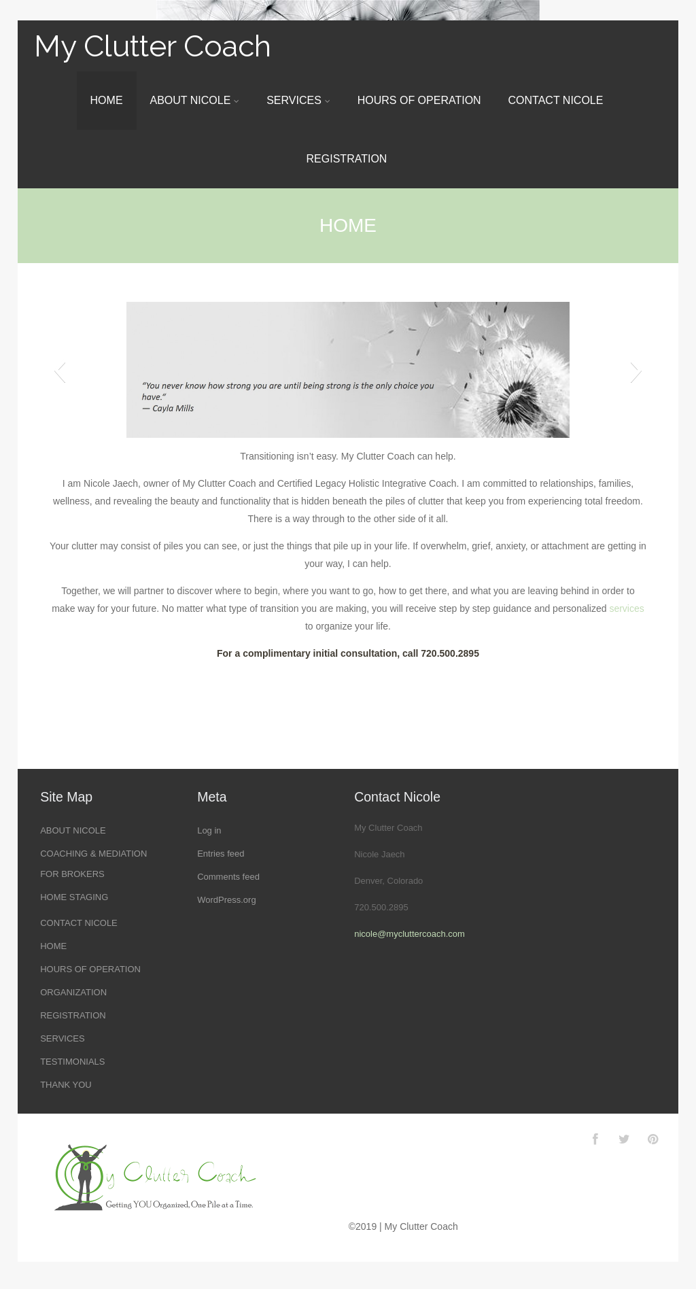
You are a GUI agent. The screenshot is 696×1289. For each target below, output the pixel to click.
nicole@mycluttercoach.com (409, 934)
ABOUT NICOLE (194, 100)
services (626, 608)
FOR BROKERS (72, 874)
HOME (106, 100)
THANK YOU (66, 1085)
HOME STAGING (74, 897)
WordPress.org (226, 900)
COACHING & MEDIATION (93, 853)
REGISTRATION (347, 159)
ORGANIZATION (73, 992)
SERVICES (298, 100)
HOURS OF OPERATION (419, 100)
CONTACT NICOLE (556, 100)
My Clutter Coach (152, 46)
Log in (209, 830)
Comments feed (228, 877)
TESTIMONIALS (72, 1061)
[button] (59, 369)
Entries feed (220, 853)
